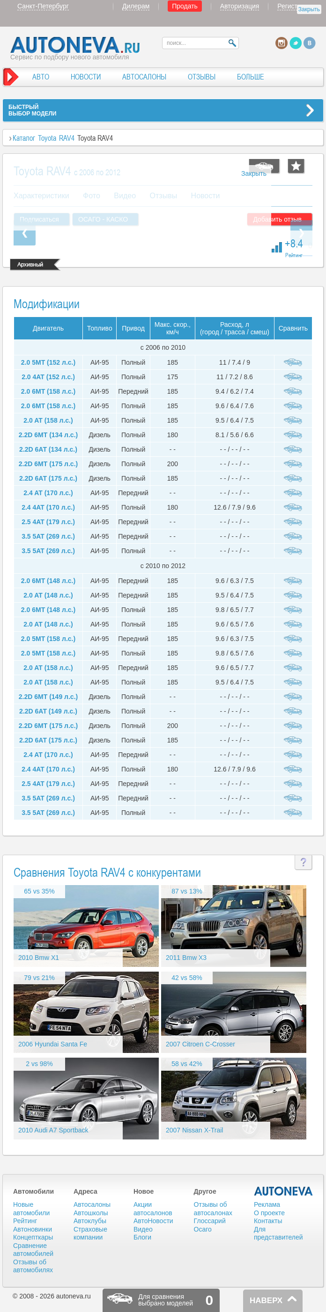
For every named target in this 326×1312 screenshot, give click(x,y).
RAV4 (66, 138)
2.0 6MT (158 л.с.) (48, 391)
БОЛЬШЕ (250, 77)
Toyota (47, 138)
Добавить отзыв (277, 219)
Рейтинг (25, 1221)
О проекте (269, 1213)
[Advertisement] (142, 198)
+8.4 (294, 247)
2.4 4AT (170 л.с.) (48, 507)
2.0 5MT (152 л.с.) (48, 362)
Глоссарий (210, 1221)
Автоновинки (32, 1229)
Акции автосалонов (152, 1209)
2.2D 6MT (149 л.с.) (48, 696)
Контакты (268, 1221)
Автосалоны (92, 1204)
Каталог (24, 138)
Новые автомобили (31, 1209)
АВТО (40, 77)
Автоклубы (90, 1221)
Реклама (267, 1204)
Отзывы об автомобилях (33, 1266)
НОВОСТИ (86, 77)
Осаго (203, 1229)
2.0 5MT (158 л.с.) (48, 638)
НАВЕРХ (266, 1300)
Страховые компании (90, 1233)
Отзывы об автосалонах (213, 1209)
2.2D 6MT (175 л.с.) (48, 464)
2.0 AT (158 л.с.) (48, 420)
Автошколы (91, 1213)
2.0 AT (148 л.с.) (48, 595)
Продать (185, 6)
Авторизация (239, 6)
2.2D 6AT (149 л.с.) (48, 711)
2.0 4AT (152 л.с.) (48, 377)
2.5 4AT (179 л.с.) (48, 522)
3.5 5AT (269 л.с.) (48, 536)
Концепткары (33, 1237)
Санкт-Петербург (43, 6)
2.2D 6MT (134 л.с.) (48, 435)
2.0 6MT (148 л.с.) (48, 580)
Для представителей (278, 1233)
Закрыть (309, 9)
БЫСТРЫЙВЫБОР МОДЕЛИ (32, 110)
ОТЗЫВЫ (201, 77)
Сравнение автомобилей (33, 1250)
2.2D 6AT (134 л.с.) (48, 449)
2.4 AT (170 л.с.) (48, 493)
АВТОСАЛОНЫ (144, 77)
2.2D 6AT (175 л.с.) (48, 478)
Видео (143, 1229)
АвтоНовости (153, 1221)
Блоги (142, 1237)
